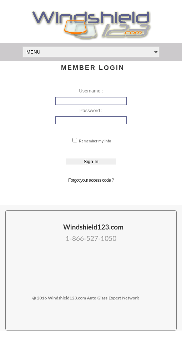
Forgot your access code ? (91, 180)
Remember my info (94, 141)
